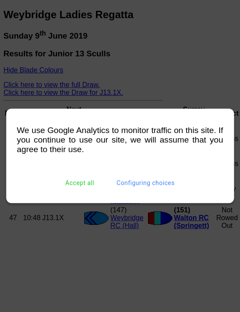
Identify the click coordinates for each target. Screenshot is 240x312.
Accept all (80, 183)
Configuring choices (145, 183)
